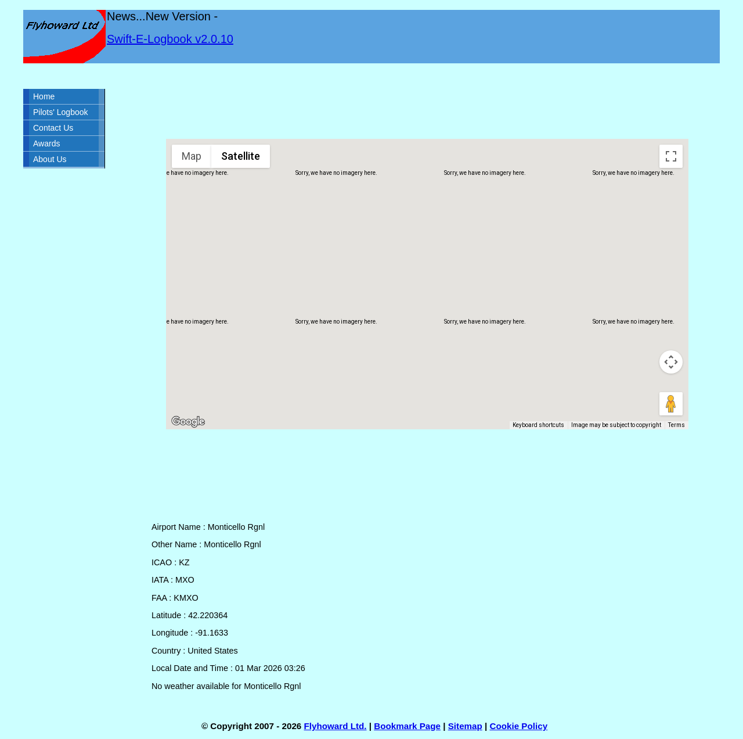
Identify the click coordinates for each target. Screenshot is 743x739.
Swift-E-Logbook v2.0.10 (170, 39)
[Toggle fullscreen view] (671, 156)
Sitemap (465, 726)
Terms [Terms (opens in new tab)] (676, 425)
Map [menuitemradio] (191, 156)
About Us (50, 159)
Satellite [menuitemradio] (240, 156)
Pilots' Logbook (60, 112)
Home (44, 96)
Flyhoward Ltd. (335, 726)
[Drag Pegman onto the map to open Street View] (671, 403)
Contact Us (53, 127)
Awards (46, 143)
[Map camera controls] (671, 362)
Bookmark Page (407, 726)
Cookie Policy (519, 726)
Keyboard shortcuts (538, 425)
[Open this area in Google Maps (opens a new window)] (188, 421)
